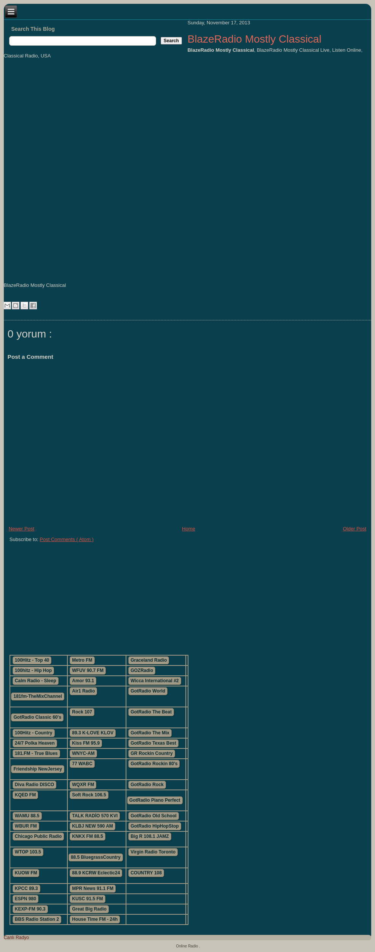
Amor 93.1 (83, 680)
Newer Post (21, 529)
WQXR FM (83, 784)
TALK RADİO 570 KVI (95, 815)
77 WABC (82, 763)
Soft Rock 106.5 (89, 795)
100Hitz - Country (34, 732)
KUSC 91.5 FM (87, 898)
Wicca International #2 (155, 680)
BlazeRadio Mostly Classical (254, 39)
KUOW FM (26, 873)
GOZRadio (142, 670)
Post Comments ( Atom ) (67, 539)
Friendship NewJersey (37, 769)
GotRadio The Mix (150, 732)
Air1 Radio (83, 691)
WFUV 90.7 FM (88, 670)
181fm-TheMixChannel (37, 696)
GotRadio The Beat (151, 712)
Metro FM (82, 660)
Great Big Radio (89, 909)
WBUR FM (26, 826)
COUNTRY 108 (146, 873)
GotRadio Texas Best (153, 743)
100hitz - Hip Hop (33, 670)
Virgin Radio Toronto (153, 852)
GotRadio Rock (147, 784)
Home (188, 529)
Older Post (354, 529)
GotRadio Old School (154, 815)
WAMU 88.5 (27, 815)
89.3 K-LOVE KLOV (92, 732)
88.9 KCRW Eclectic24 (96, 873)
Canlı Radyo (16, 937)
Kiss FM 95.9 (86, 743)
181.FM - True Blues (36, 753)
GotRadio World (148, 691)
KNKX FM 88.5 (87, 836)
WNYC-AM (83, 753)
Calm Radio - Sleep (35, 680)
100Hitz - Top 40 (32, 660)
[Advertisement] (133, 595)
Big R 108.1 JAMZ (150, 836)
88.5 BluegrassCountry (96, 857)
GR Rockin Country (152, 753)
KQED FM (25, 795)
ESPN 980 (25, 898)
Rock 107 (82, 712)
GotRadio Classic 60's (37, 717)
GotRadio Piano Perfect (154, 800)
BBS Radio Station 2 (37, 919)
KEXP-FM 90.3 (30, 909)
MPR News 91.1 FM (92, 888)
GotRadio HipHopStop (155, 826)
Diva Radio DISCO (34, 784)
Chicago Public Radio (38, 836)
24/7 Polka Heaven (35, 743)
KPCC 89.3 (26, 888)
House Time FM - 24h (95, 919)
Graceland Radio (149, 660)
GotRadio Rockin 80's (154, 763)
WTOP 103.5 (28, 852)
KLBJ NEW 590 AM (92, 826)
